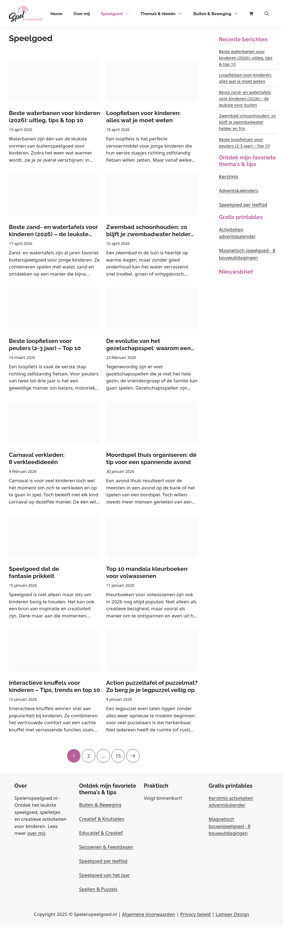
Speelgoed (118, 14)
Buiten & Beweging (218, 14)
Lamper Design (232, 914)
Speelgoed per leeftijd (243, 204)
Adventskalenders (238, 190)
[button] (266, 14)
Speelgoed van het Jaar (104, 875)
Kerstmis (228, 176)
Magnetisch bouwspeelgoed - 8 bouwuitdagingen (230, 826)
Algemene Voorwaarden (148, 914)
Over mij (82, 13)
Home (56, 13)
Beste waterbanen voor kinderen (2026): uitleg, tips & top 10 (245, 58)
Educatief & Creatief (101, 833)
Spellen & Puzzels (98, 889)
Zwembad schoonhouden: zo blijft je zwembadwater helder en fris (247, 122)
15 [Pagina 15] (118, 754)
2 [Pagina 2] (88, 754)
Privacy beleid (195, 914)
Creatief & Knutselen (101, 819)
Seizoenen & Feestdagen (106, 847)
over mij (36, 833)
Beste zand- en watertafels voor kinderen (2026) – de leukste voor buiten (245, 98)
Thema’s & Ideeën (164, 14)
